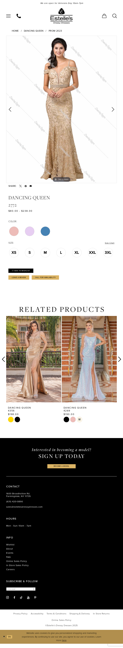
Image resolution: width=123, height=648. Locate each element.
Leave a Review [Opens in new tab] (20, 280)
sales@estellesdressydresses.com (24, 510)
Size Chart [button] (108, 243)
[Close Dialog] (4, 641)
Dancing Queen (34, 31)
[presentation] (33, 362)
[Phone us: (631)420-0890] (19, 16)
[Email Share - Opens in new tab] (31, 187)
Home (15, 31)
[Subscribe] (38, 593)
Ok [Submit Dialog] (10, 641)
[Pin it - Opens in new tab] (26, 186)
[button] (8, 16)
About (9, 552)
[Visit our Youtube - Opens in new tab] (28, 601)
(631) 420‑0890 (14, 505)
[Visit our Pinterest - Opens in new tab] (35, 601)
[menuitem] (8, 16)
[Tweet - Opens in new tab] (20, 186)
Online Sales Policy (16, 565)
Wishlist (10, 548)
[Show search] (114, 16)
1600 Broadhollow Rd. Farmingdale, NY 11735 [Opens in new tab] (18, 499)
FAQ (8, 561)
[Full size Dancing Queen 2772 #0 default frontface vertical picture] (61, 110)
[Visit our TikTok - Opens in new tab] (21, 601)
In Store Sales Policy (17, 569)
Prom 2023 (55, 31)
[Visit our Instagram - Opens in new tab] (7, 601)
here (64, 644)
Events (9, 556)
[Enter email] (23, 593)
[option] (61, 110)
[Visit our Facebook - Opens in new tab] (14, 601)
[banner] (61, 16)
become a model (61, 469)
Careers (10, 573)
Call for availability (52, 280)
